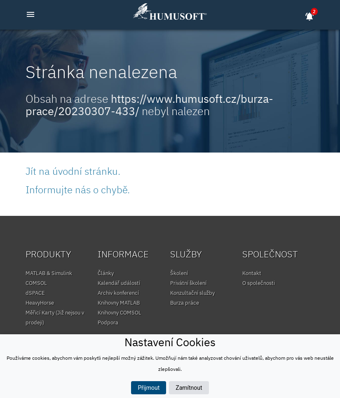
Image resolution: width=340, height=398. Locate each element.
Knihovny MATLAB (119, 302)
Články (106, 273)
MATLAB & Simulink (49, 273)
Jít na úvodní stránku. (73, 171)
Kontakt (251, 273)
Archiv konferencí (118, 292)
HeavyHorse (40, 302)
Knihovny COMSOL (119, 312)
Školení (179, 273)
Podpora (108, 322)
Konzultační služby (192, 292)
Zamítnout (189, 387)
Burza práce (184, 302)
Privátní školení (188, 283)
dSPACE (35, 292)
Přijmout (148, 387)
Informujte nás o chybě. (78, 189)
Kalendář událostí (119, 283)
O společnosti (258, 283)
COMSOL (36, 283)
